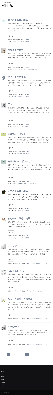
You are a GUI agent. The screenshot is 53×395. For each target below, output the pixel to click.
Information (19, 153)
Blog (15, 41)
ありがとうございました (20, 161)
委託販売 (27, 41)
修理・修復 (34, 69)
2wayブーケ (14, 326)
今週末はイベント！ (18, 134)
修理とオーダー (15, 49)
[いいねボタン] (9, 36)
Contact (3, 382)
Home (2, 371)
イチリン (12, 246)
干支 (10, 104)
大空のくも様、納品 (18, 20)
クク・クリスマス (17, 77)
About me (3, 384)
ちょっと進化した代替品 (20, 299)
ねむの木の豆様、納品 (19, 218)
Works (2, 379)
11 (30, 354)
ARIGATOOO (17, 183)
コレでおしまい (16, 271)
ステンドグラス (20, 41)
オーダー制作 (20, 69)
